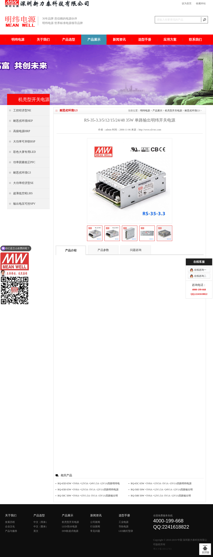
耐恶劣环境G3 (192, 110)
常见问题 (95, 531)
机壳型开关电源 (173, 110)
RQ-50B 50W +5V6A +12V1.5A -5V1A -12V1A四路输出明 (161, 495)
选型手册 (144, 39)
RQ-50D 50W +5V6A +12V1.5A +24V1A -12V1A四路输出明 (162, 489)
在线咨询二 (200, 238)
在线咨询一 (200, 231)
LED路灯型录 (126, 531)
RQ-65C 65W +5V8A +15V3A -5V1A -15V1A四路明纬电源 (161, 483)
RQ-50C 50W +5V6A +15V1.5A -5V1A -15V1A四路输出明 (88, 495)
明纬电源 (17, 39)
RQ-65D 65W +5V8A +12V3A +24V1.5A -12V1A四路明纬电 (89, 483)
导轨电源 (123, 526)
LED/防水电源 (69, 526)
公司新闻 (95, 522)
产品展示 (93, 39)
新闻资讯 (119, 39)
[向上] (205, 549)
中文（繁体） (40, 526)
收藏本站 (201, 3)
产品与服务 (11, 531)
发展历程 (10, 522)
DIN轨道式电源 (70, 531)
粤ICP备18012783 (162, 548)
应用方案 (170, 39)
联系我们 (195, 39)
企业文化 (10, 526)
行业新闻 (95, 526)
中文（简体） (40, 522)
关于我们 (43, 39)
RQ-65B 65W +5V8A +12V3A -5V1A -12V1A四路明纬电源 (88, 489)
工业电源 (123, 522)
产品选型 (68, 39)
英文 (35, 531)
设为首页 (186, 3)
